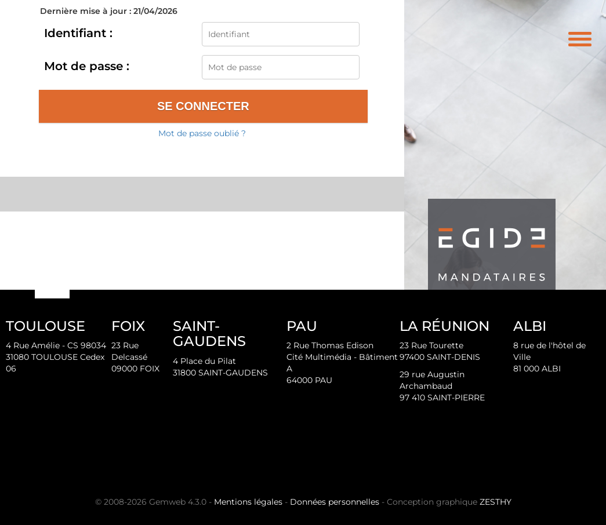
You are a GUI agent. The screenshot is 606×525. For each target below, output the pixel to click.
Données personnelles (334, 502)
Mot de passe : (86, 66)
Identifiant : (78, 33)
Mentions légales (248, 502)
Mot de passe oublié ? (202, 133)
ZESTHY (495, 502)
